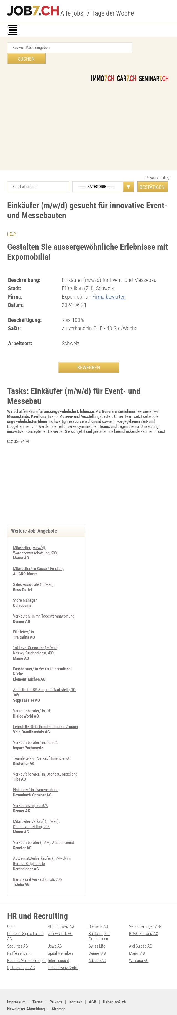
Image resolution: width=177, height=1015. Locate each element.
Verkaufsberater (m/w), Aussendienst (43, 826)
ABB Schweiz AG (61, 909)
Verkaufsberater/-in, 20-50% (35, 728)
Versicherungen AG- (145, 909)
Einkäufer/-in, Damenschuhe (35, 775)
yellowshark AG (60, 916)
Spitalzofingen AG (21, 949)
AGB (92, 983)
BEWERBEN (88, 356)
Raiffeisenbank (19, 935)
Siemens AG (98, 909)
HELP (11, 223)
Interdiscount (58, 942)
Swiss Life (97, 928)
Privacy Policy (157, 167)
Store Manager (25, 588)
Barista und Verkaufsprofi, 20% (37, 862)
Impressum (16, 983)
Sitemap (58, 990)
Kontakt (75, 983)
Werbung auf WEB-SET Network (103, 1004)
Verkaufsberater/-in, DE (32, 697)
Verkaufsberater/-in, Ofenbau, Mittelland (45, 759)
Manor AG (137, 935)
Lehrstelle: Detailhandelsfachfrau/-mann (45, 712)
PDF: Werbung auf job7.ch (145, 1004)
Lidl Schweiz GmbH (63, 949)
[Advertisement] (88, 112)
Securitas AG (17, 928)
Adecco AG (97, 942)
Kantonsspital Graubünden (99, 919)
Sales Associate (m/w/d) (33, 573)
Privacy (56, 983)
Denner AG (97, 935)
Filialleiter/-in (23, 620)
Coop (11, 909)
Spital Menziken (60, 935)
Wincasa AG (138, 942)
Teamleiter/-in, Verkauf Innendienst (41, 743)
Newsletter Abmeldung (26, 990)
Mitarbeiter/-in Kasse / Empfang (38, 557)
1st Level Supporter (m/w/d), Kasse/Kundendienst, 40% (36, 638)
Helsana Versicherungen (26, 942)
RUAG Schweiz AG (143, 916)
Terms (37, 983)
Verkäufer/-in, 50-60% (30, 790)
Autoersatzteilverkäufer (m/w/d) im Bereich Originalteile (42, 845)
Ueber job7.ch (114, 983)
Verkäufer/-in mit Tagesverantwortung (43, 604)
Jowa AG (55, 928)
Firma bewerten (109, 285)
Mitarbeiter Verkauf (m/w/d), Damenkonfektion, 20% (36, 809)
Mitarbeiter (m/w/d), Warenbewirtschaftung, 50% (35, 540)
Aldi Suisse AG (140, 928)
